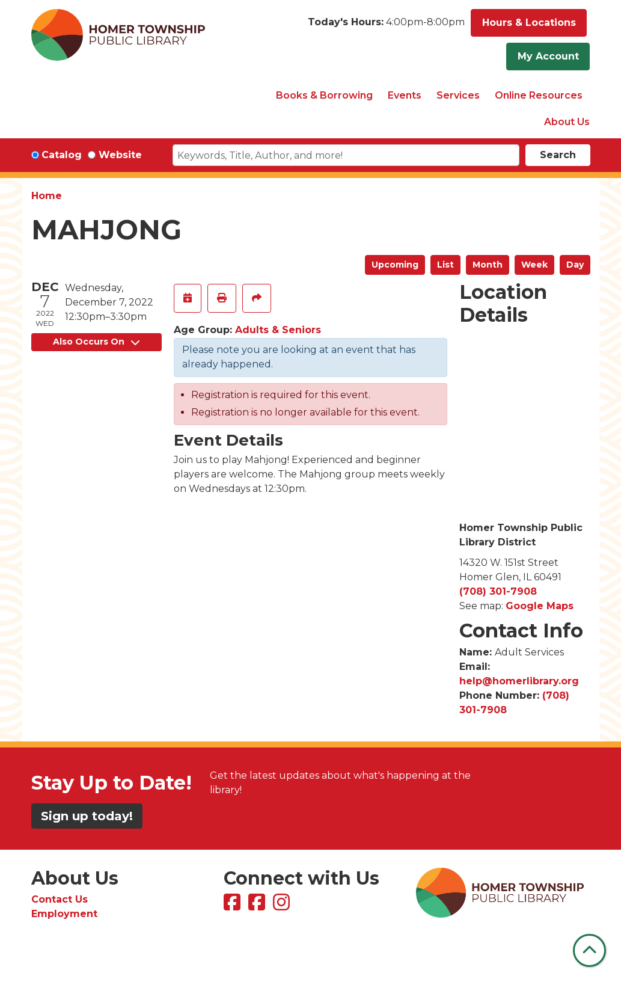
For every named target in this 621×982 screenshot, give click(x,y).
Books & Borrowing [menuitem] (324, 95)
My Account (548, 56)
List (445, 264)
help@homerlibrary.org (519, 681)
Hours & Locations (529, 22)
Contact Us (59, 899)
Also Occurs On (96, 341)
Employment (64, 913)
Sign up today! (87, 816)
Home (46, 195)
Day (575, 264)
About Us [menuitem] (567, 121)
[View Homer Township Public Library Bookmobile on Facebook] (258, 906)
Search (558, 155)
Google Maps (540, 606)
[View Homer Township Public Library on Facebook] (233, 906)
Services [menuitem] (458, 95)
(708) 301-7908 (498, 591)
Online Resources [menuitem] (539, 95)
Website (120, 155)
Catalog (61, 155)
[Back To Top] (589, 950)
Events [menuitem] (404, 95)
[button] (386, 26)
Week (534, 264)
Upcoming (395, 264)
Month (488, 264)
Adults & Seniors (278, 330)
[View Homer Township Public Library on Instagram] (283, 906)
